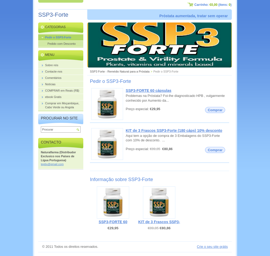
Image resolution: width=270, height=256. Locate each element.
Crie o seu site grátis (212, 247)
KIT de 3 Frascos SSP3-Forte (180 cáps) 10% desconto (174, 130)
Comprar (215, 110)
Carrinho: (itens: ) (213, 5)
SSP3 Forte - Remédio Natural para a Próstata (120, 71)
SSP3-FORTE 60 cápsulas (148, 90)
